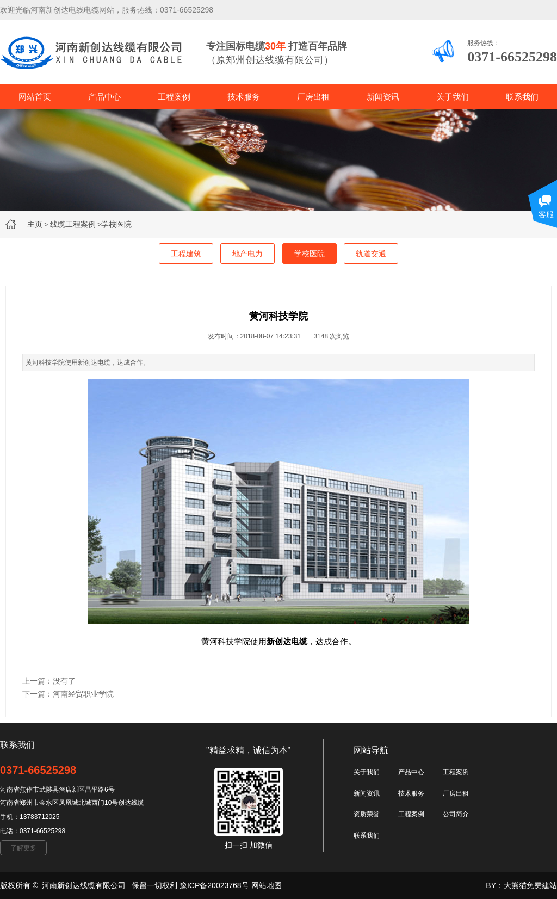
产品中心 (104, 96)
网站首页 (34, 96)
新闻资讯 (383, 96)
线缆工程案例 (73, 224)
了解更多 (23, 848)
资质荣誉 (367, 814)
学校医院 (116, 224)
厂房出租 (313, 96)
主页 (34, 224)
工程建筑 (186, 253)
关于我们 (452, 96)
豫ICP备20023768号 (214, 885)
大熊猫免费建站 (530, 885)
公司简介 (456, 814)
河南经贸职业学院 (83, 693)
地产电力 (247, 253)
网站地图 (266, 885)
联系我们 (522, 96)
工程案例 (174, 96)
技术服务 (243, 96)
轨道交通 (371, 253)
